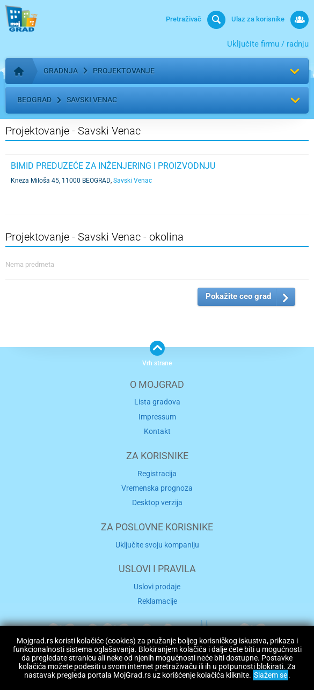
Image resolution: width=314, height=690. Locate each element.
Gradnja (60, 70)
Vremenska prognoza (157, 488)
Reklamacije (157, 601)
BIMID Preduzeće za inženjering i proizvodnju (113, 166)
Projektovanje (124, 70)
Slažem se (270, 675)
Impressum (157, 416)
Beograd (34, 99)
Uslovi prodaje (157, 586)
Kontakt (157, 431)
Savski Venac (92, 99)
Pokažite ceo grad (238, 296)
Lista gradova (157, 402)
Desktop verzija (157, 502)
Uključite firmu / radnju (268, 44)
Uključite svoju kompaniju (157, 545)
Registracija (157, 473)
